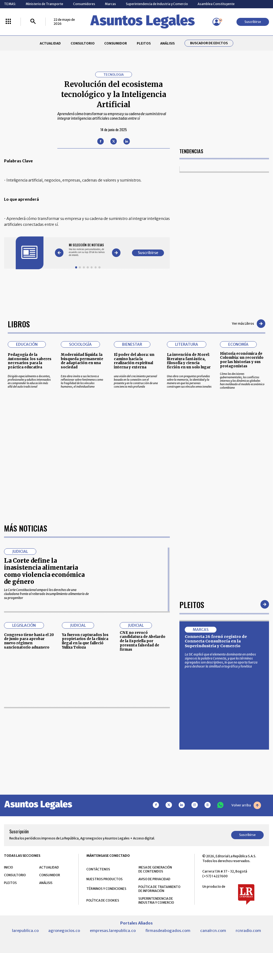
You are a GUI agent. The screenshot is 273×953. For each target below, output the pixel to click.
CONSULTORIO (83, 43)
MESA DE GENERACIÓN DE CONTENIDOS (155, 869)
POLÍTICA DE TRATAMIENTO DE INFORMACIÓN (159, 889)
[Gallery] (88, 249)
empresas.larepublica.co (113, 930)
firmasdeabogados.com (167, 930)
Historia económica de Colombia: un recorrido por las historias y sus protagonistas (241, 359)
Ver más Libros (248, 323)
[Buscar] (33, 21)
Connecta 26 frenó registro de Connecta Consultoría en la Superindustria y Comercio (216, 641)
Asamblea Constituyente (216, 4)
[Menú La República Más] (8, 21)
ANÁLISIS (167, 43)
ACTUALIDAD (50, 43)
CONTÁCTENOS (98, 869)
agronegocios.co (64, 930)
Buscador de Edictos (209, 43)
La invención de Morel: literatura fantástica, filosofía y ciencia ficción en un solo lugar (189, 360)
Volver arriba (246, 805)
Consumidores (84, 4)
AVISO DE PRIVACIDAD (154, 879)
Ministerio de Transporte (44, 4)
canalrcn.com (213, 930)
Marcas (110, 4)
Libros (19, 323)
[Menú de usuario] (216, 22)
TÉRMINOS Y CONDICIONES (106, 889)
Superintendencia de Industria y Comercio (157, 4)
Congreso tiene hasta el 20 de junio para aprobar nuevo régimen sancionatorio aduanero (29, 641)
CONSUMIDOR (115, 43)
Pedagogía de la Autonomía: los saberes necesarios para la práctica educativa (29, 360)
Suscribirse (252, 22)
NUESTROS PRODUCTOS (104, 879)
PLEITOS (144, 43)
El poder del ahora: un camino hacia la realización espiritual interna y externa (134, 360)
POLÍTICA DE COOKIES (102, 900)
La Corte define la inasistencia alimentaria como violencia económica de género (44, 571)
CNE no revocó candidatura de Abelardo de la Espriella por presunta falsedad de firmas (142, 641)
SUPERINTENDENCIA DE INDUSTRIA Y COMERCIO (156, 900)
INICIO (8, 867)
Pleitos (191, 604)
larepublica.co (25, 930)
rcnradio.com (248, 930)
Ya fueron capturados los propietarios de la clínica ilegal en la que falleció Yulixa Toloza (85, 641)
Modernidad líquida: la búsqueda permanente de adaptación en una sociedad (82, 360)
